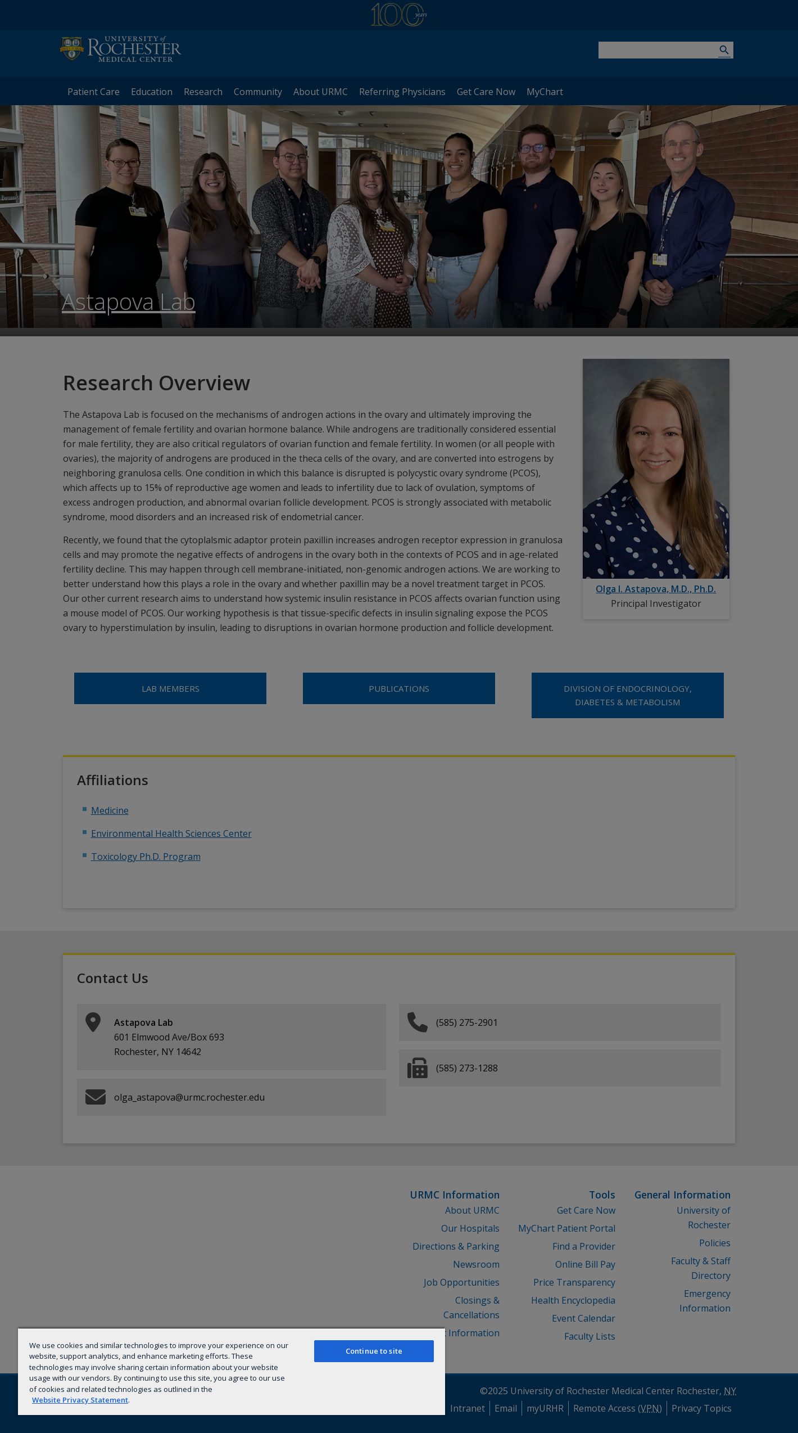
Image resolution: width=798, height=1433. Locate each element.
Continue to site (374, 1351)
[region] (231, 1371)
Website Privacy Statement (80, 1400)
